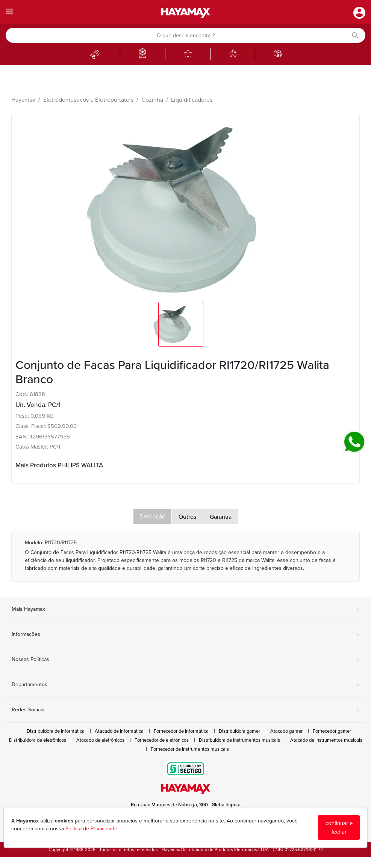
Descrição (152, 516)
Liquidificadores (191, 100)
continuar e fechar (339, 827)
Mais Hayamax (185, 609)
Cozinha (152, 100)
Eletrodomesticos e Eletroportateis (88, 100)
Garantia (221, 517)
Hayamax (23, 100)
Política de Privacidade (91, 828)
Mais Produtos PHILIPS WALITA (59, 465)
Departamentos (185, 685)
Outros (187, 517)
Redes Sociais (185, 710)
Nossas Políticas (185, 659)
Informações (185, 634)
